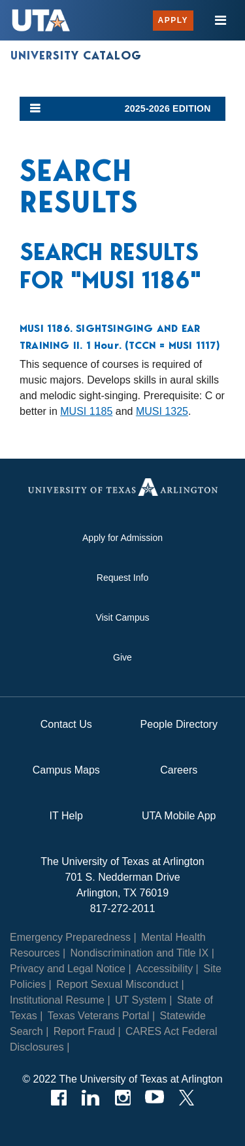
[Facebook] (58, 1097)
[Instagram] (122, 1097)
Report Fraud (84, 1031)
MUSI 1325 (162, 411)
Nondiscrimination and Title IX (140, 952)
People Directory (179, 724)
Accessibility (164, 968)
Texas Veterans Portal (99, 1015)
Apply (173, 20)
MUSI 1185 (86, 411)
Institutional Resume (57, 1000)
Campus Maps (66, 770)
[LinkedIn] (90, 1097)
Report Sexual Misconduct (117, 984)
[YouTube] (154, 1097)
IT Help (66, 815)
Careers (178, 770)
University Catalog (76, 55)
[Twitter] (186, 1097)
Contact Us (66, 724)
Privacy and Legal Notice (67, 968)
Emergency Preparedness (70, 937)
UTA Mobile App (179, 815)
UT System (141, 1000)
